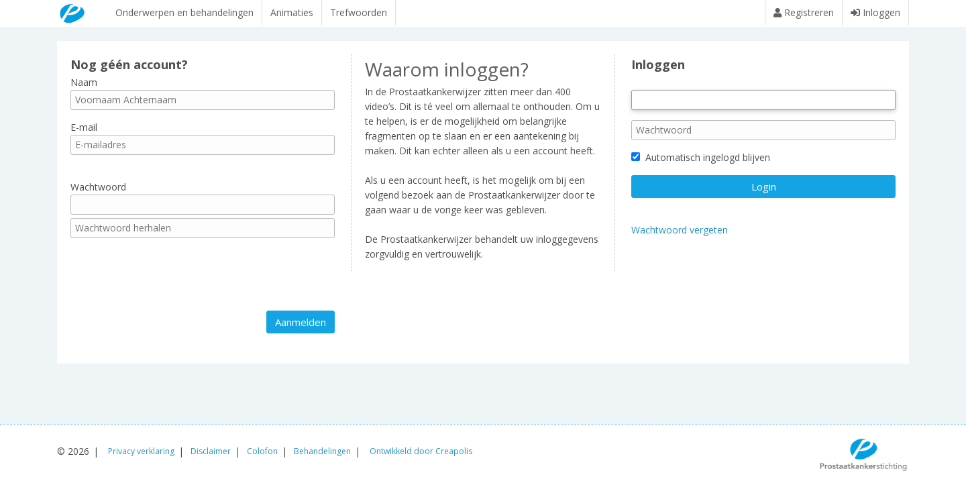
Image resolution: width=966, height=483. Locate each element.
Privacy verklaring (141, 451)
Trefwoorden (358, 12)
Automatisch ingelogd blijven (700, 164)
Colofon (262, 451)
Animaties (291, 12)
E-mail (83, 133)
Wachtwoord (98, 193)
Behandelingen (322, 451)
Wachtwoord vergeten (679, 236)
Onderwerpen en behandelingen (184, 12)
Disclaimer (211, 451)
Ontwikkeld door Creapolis (421, 451)
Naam (83, 88)
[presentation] (172, 281)
